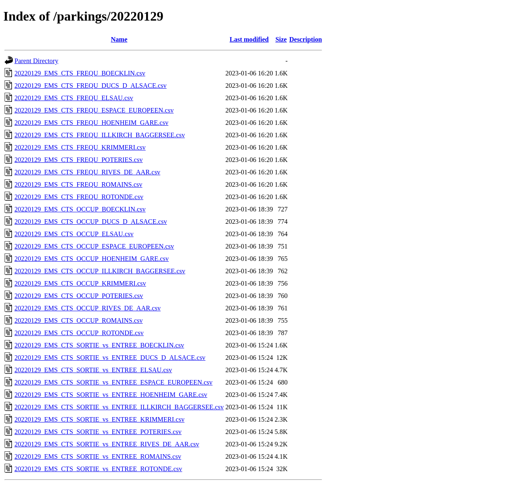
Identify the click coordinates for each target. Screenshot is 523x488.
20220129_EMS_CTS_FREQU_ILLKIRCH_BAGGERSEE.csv (99, 134)
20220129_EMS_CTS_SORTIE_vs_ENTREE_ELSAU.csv (93, 369)
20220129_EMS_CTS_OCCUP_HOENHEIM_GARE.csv (91, 258)
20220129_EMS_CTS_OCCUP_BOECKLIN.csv (80, 209)
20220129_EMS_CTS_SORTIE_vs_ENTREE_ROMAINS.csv (97, 456)
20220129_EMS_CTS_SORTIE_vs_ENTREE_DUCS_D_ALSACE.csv (110, 357)
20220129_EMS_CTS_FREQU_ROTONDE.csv (78, 196)
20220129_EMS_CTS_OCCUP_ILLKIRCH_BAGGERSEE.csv (99, 270)
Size (281, 39)
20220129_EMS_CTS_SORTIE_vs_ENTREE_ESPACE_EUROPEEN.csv (113, 382)
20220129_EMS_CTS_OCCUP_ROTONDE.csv (79, 332)
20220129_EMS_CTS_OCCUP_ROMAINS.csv (78, 320)
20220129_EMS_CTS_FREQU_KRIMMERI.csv (80, 147)
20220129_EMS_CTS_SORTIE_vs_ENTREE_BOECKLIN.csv (99, 345)
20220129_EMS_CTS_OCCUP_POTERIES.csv (78, 295)
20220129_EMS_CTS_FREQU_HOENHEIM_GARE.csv (91, 122)
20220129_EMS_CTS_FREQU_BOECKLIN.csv (79, 73)
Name (119, 39)
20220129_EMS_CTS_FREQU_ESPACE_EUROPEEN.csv (94, 110)
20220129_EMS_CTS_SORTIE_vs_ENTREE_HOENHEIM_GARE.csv (110, 394)
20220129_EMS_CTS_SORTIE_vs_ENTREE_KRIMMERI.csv (99, 419)
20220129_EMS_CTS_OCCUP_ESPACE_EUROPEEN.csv (94, 246)
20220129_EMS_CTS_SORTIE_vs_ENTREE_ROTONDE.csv (98, 468)
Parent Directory (36, 60)
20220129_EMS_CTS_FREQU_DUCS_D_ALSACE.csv (90, 85)
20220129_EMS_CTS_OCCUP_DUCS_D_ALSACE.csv (90, 221)
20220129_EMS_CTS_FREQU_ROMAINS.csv (78, 184)
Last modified (249, 39)
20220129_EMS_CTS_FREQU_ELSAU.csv (73, 97)
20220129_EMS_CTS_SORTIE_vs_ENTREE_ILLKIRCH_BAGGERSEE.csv (119, 407)
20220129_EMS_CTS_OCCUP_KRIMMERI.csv (80, 283)
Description (305, 39)
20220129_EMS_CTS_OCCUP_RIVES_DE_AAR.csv (87, 308)
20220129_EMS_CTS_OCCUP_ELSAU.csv (73, 233)
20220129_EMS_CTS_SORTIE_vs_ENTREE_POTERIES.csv (98, 431)
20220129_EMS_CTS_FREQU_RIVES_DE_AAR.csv (87, 172)
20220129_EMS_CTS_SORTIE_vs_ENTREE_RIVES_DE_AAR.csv (106, 444)
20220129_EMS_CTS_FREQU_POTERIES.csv (78, 159)
